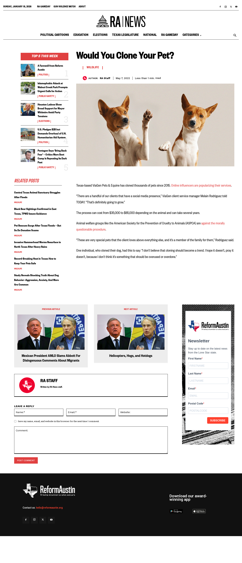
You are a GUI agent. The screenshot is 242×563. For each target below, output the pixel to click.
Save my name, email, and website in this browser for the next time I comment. (58, 448)
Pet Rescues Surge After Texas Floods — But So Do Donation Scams (36, 248)
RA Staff (105, 78)
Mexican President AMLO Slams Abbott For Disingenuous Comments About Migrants (51, 385)
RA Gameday (43, 7)
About (82, 7)
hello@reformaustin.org (49, 534)
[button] (235, 35)
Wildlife (18, 215)
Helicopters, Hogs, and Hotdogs (130, 383)
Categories (192, 35)
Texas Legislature (125, 35)
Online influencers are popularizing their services (201, 185)
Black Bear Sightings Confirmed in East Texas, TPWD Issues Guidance (36, 227)
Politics (43, 75)
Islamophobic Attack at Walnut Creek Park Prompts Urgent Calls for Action (53, 89)
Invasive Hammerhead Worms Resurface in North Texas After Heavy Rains (36, 269)
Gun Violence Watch (65, 7)
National (150, 35)
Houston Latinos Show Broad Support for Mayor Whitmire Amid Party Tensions (52, 115)
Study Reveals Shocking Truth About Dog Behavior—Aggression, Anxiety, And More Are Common (38, 307)
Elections (100, 35)
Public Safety (46, 100)
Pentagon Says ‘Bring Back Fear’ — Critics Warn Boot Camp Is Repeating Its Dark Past (52, 166)
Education (80, 35)
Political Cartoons (54, 35)
